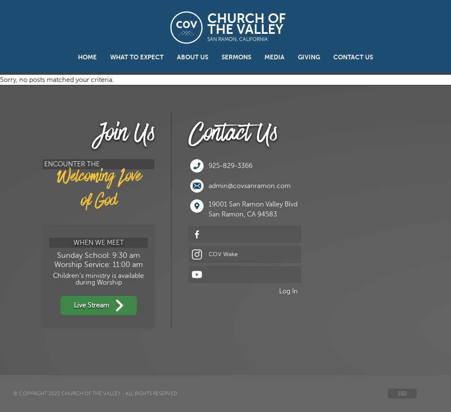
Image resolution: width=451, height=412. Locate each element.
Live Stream (98, 305)
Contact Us (353, 57)
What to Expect (137, 57)
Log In (288, 291)
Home (87, 57)
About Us (192, 57)
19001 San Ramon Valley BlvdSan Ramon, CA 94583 (243, 208)
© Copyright (30, 394)
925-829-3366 (221, 166)
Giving (309, 57)
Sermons (236, 57)
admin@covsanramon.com (240, 186)
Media (275, 57)
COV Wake (215, 254)
